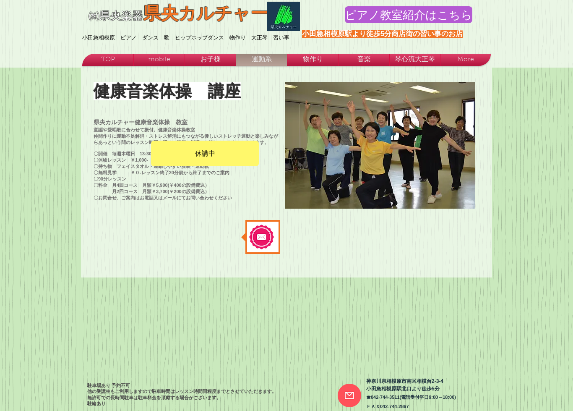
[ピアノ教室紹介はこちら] (408, 14)
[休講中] (205, 153)
